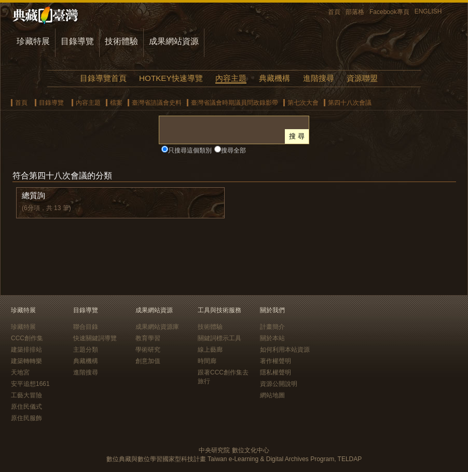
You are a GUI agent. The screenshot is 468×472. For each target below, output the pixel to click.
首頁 (334, 12)
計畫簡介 (272, 326)
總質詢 (33, 195)
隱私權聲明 (275, 372)
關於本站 (272, 338)
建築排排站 (26, 349)
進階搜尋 (318, 78)
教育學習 (147, 338)
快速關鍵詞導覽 (95, 338)
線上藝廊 (210, 349)
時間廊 (207, 361)
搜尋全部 (233, 150)
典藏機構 (274, 78)
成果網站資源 (174, 41)
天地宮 (20, 372)
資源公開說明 (278, 383)
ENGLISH (428, 11)
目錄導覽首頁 (103, 78)
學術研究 (147, 349)
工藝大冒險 (26, 395)
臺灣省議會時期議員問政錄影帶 (234, 102)
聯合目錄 (85, 326)
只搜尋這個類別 (190, 150)
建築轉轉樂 (26, 361)
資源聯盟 (362, 78)
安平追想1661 (30, 383)
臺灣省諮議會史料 (157, 102)
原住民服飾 (26, 418)
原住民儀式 (26, 406)
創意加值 (147, 361)
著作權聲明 (275, 361)
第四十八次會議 (349, 102)
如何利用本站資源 (285, 349)
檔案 (116, 102)
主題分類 (85, 349)
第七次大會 (303, 102)
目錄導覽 (77, 41)
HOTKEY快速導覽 (170, 78)
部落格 (355, 12)
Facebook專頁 (389, 12)
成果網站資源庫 (157, 326)
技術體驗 (121, 41)
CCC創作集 (27, 338)
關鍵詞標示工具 (219, 338)
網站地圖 (272, 395)
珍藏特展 (33, 41)
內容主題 (230, 78)
